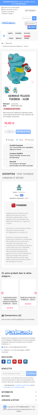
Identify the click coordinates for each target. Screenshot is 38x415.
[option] (10, 294)
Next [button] (35, 293)
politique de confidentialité (14, 387)
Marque (6, 104)
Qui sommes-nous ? (10, 10)
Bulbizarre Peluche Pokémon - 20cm (28, 299)
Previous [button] (2, 293)
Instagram (25, 362)
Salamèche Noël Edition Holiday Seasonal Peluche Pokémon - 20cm (10, 301)
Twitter (9, 362)
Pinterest (30, 140)
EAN (4, 106)
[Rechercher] (29, 18)
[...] (10, 344)
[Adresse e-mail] (14, 373)
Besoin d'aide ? (8, 14)
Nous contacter (8, 12)
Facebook (4, 362)
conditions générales (23, 385)
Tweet (19, 140)
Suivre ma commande (10, 8)
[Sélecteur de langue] (30, 10)
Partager (10, 140)
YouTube (14, 362)
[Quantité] (9, 131)
